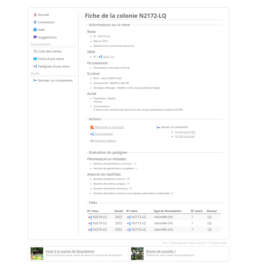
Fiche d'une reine (48, 59)
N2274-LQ (100, 217)
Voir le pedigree (101, 134)
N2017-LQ (108, 56)
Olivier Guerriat (197, 243)
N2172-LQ (139, 217)
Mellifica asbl (218, 243)
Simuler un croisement (53, 80)
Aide (39, 29)
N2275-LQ (100, 223)
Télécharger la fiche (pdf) (107, 127)
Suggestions (45, 37)
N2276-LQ (100, 229)
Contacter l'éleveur (103, 141)
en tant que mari (185, 136)
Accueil (41, 14)
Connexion (43, 22)
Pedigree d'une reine (51, 66)
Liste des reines (47, 51)
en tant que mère (185, 132)
